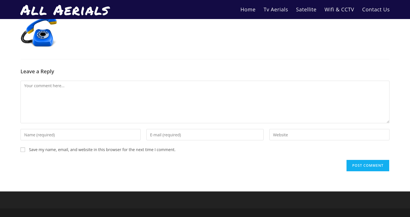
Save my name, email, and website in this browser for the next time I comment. (102, 149)
